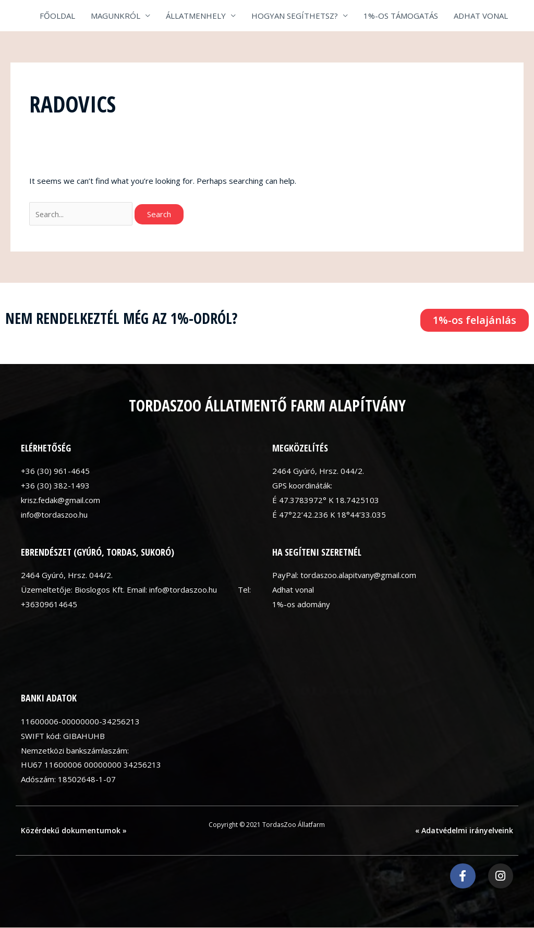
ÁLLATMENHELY (196, 15)
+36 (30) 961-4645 (55, 471)
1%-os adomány (301, 604)
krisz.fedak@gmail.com (61, 500)
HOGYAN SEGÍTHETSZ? (294, 15)
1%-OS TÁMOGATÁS (400, 15)
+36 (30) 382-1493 (55, 485)
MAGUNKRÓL (115, 15)
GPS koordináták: (302, 485)
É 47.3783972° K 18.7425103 (326, 500)
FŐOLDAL (57, 15)
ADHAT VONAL (481, 15)
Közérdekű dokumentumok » (74, 830)
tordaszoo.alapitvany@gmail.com (359, 575)
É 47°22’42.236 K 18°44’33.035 (329, 514)
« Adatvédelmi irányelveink (464, 830)
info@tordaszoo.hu (55, 514)
